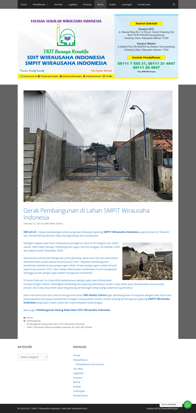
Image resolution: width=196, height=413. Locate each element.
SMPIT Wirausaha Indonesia (121, 232)
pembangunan (34, 320)
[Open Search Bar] (174, 4)
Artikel (112, 4)
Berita (100, 4)
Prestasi (87, 4)
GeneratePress (79, 408)
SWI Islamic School (94, 295)
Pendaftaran (42, 4)
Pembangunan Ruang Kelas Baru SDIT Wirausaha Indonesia (73, 310)
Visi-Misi (58, 4)
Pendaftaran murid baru (90, 364)
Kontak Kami (144, 4)
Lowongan (127, 4)
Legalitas (72, 4)
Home (24, 4)
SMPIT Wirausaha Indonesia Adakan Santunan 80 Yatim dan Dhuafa (59, 327)
